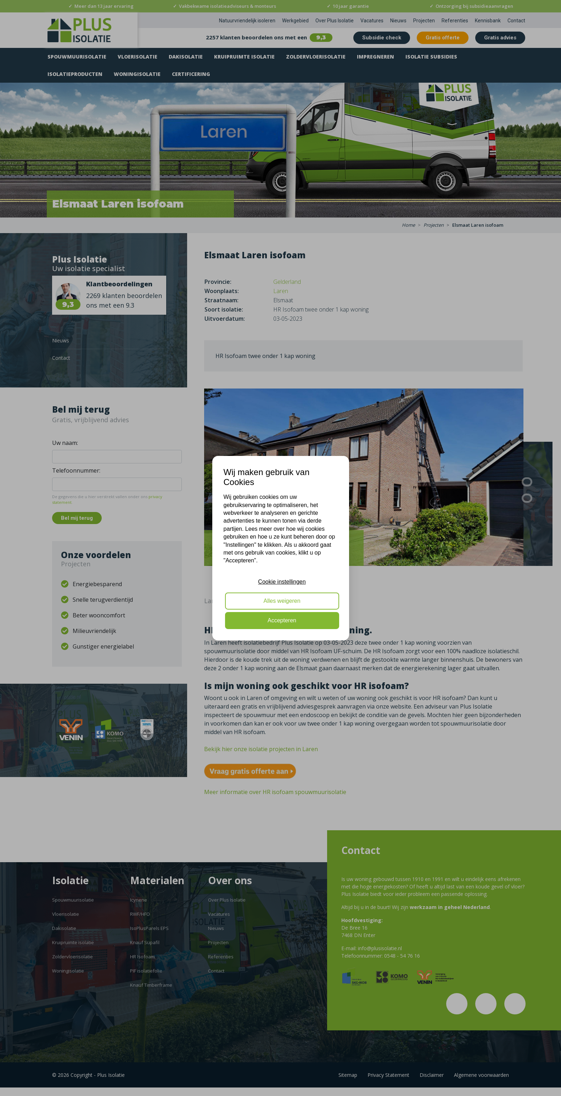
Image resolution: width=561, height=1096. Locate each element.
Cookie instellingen (281, 582)
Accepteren (282, 620)
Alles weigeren (281, 601)
